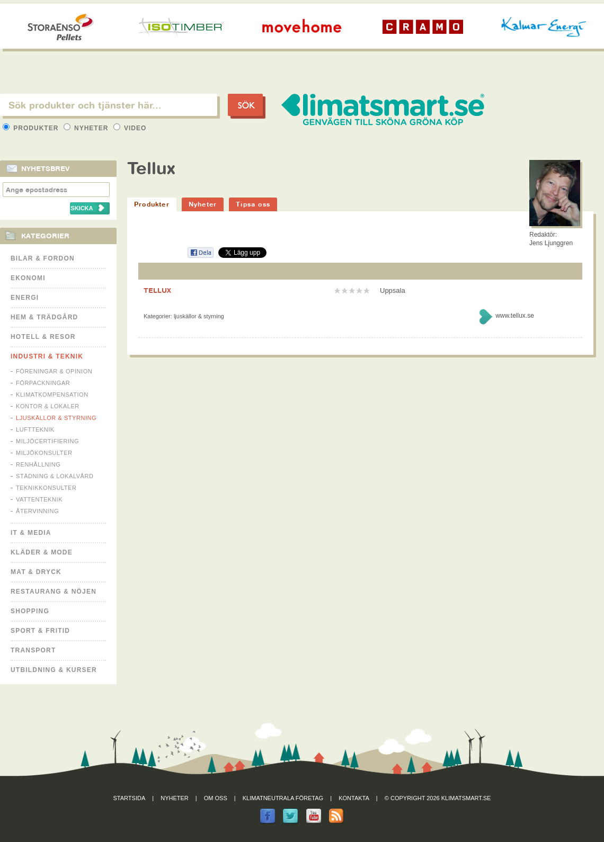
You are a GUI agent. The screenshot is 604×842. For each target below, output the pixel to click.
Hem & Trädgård (44, 317)
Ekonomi (28, 278)
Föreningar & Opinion (54, 371)
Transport (33, 650)
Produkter (32, 128)
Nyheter (87, 128)
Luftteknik (35, 429)
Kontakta (354, 798)
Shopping (30, 611)
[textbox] (108, 105)
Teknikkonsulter (46, 488)
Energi (25, 297)
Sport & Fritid (40, 630)
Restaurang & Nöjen (53, 591)
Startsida (129, 798)
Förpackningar (43, 383)
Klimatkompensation (52, 394)
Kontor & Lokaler (47, 406)
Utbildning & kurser (54, 670)
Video (130, 128)
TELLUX (157, 290)
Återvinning (37, 511)
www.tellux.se (514, 315)
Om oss (215, 798)
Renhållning (38, 464)
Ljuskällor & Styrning (56, 418)
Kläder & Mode (42, 552)
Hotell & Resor (43, 337)
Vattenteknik (39, 499)
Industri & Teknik (47, 356)
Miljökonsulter (44, 453)
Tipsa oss (253, 204)
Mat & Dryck (36, 572)
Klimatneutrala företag (283, 798)
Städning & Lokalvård (55, 476)
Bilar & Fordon (43, 258)
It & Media (31, 532)
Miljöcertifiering (47, 441)
